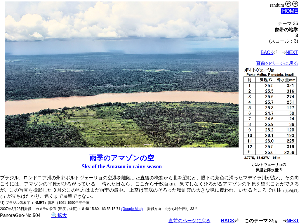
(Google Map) (131, 209)
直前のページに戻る (277, 63)
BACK (267, 52)
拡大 (59, 215)
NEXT (292, 52)
